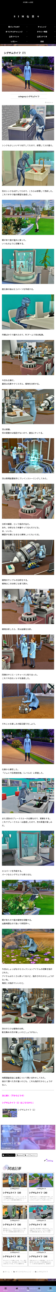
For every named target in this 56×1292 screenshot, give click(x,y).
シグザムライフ (9, 1155)
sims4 (20, 1155)
